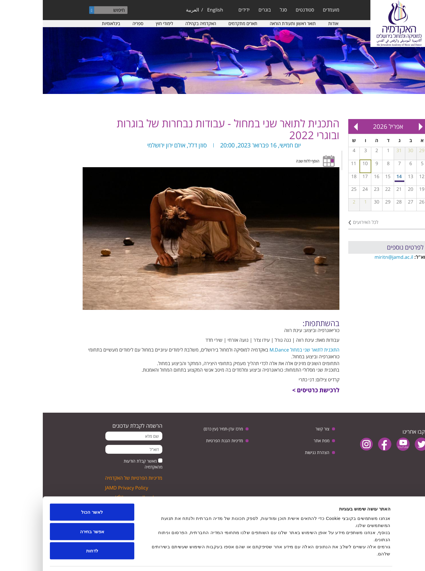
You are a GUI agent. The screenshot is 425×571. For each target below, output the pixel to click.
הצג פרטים (147, 559)
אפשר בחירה (49, 512)
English (172, 9)
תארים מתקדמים (200, 23)
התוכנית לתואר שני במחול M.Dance (262, 349)
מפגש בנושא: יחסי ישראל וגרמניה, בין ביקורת (357, 181)
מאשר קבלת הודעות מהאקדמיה (100, 464)
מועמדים (288, 9)
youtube (360, 444)
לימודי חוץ (121, 23)
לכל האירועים (323, 222)
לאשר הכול (49, 493)
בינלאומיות (68, 23)
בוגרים (222, 9)
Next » (313, 126)
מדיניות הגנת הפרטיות (181, 440)
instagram (323, 444)
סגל (240, 9)
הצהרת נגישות (274, 452)
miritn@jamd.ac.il (351, 257)
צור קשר (280, 429)
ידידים (201, 9)
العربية (149, 9)
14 (356, 176)
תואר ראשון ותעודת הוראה (250, 23)
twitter (378, 444)
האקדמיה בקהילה (158, 23)
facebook (342, 444)
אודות (290, 23)
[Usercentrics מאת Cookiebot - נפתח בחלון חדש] (387, 559)
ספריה (95, 23)
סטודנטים (262, 9)
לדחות (49, 532)
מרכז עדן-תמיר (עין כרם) (180, 429)
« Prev (378, 126)
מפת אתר (279, 440)
